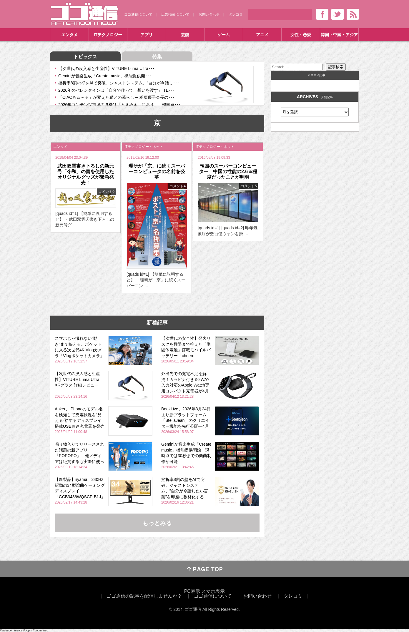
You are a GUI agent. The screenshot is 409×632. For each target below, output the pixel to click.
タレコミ (236, 14)
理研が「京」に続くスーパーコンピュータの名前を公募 (157, 171)
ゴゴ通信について (138, 14)
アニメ (262, 34)
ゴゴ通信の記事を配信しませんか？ (144, 595)
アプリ (146, 34)
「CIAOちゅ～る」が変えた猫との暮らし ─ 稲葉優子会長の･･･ (116, 97)
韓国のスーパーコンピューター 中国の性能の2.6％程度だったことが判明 (228, 171)
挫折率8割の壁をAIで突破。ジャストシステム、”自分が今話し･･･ (118, 83)
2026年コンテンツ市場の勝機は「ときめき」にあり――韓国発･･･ (119, 104)
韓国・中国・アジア (339, 34)
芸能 (185, 34)
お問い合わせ (209, 14)
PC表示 (192, 591)
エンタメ (69, 34)
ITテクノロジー (108, 34)
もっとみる (157, 523)
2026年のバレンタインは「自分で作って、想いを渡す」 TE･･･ (116, 90)
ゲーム (223, 34)
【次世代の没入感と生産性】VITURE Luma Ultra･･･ (106, 68)
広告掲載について (175, 14)
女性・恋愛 (300, 34)
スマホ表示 (213, 591)
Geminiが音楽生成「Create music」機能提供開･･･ (104, 75)
